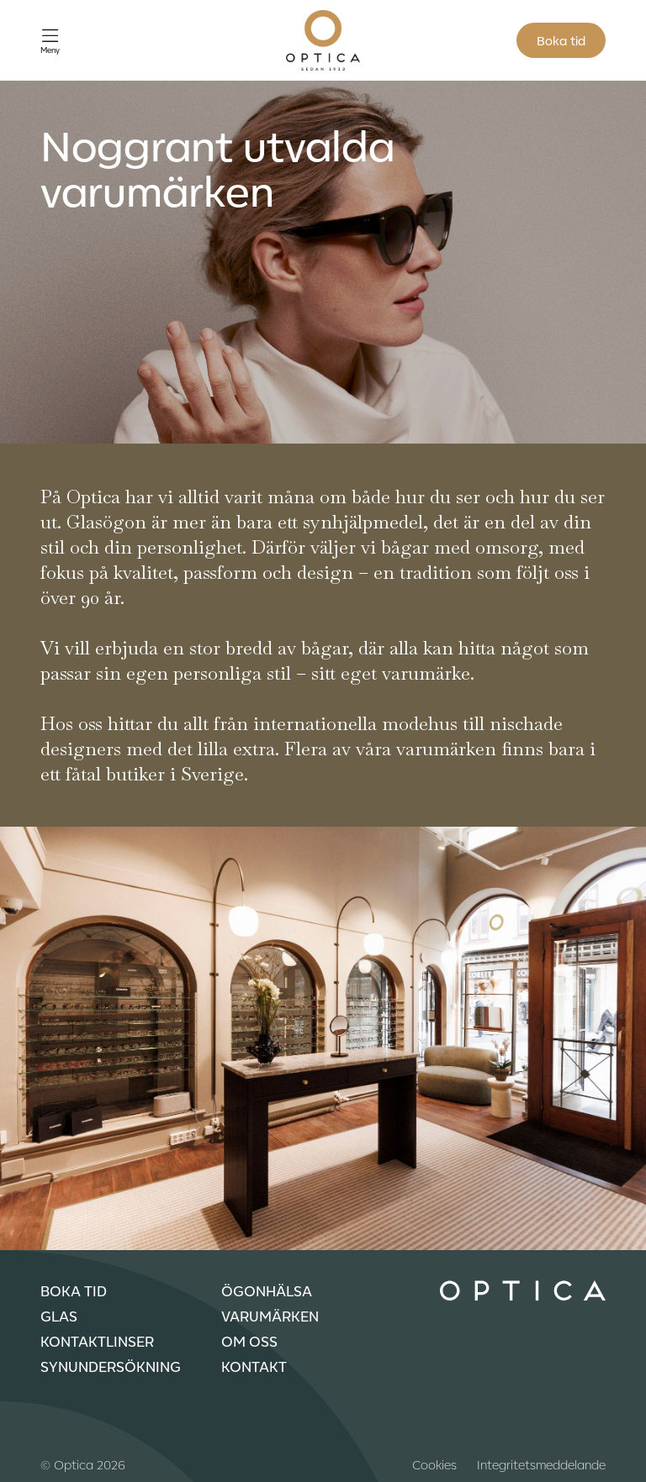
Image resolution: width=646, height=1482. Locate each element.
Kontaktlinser (97, 1341)
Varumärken (270, 1315)
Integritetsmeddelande (541, 1464)
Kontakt (254, 1366)
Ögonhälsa (266, 1290)
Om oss (249, 1341)
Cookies (434, 1464)
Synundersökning (110, 1366)
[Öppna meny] (50, 41)
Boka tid (561, 40)
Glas (58, 1315)
